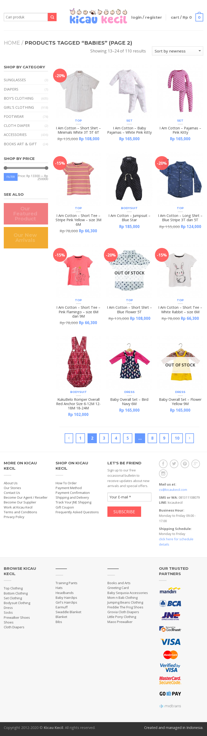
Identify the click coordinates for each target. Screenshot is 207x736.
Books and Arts (119, 583)
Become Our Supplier (20, 502)
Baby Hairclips (66, 597)
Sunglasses (15, 79)
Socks (8, 612)
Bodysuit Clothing (17, 603)
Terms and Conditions (20, 512)
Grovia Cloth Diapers (123, 612)
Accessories (15, 134)
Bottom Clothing (16, 593)
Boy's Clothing (18, 98)
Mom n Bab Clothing (122, 597)
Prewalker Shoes (17, 617)
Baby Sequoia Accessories (127, 592)
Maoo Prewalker (120, 621)
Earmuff (62, 607)
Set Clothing (13, 598)
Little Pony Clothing (121, 616)
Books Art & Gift (20, 143)
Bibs (59, 621)
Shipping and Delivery (72, 497)
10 (177, 438)
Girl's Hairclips (66, 602)
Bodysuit (129, 208)
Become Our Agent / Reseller (26, 497)
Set (129, 120)
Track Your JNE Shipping (73, 502)
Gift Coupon (65, 507)
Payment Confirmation (73, 492)
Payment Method (69, 488)
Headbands (65, 592)
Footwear (14, 116)
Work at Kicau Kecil (18, 507)
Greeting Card (118, 587)
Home (12, 43)
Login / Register (145, 17)
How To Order (66, 483)
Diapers (11, 89)
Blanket (61, 616)
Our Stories (12, 488)
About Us (11, 483)
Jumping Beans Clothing (125, 602)
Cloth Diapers (14, 627)
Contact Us (12, 492)
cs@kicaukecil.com (173, 489)
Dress (129, 392)
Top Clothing (13, 588)
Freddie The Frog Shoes (125, 607)
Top (78, 120)
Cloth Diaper (17, 125)
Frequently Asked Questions (77, 512)
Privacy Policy (14, 517)
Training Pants (66, 583)
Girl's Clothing (19, 107)
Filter (11, 177)
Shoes (9, 622)
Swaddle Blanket (68, 612)
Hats (59, 587)
